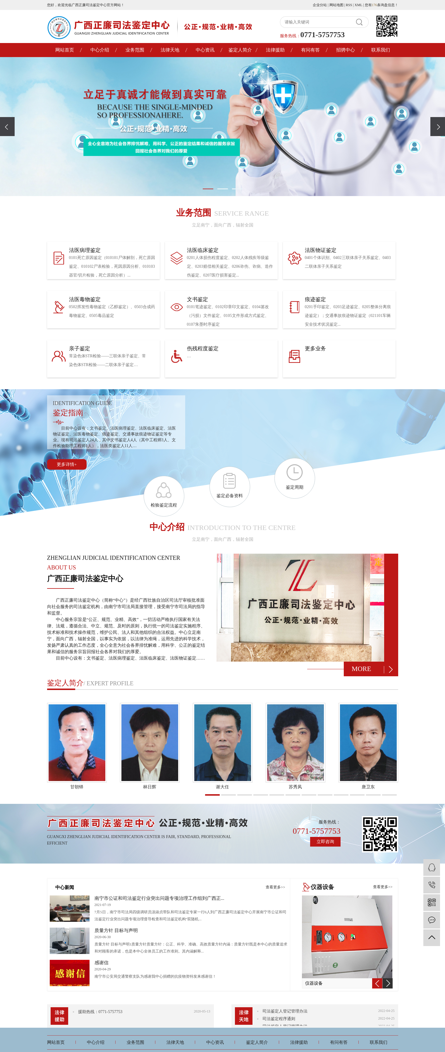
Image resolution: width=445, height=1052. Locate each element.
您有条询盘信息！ (381, 5)
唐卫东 (368, 787)
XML (358, 5)
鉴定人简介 (240, 49)
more (361, 668)
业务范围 (135, 49)
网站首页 (64, 49)
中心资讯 (205, 49)
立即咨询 (325, 841)
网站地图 (336, 5)
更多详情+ (67, 464)
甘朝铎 (76, 787)
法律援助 (275, 49)
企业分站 (320, 5)
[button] (208, 188)
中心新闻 (64, 887)
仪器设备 (314, 983)
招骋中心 (345, 49)
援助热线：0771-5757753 (100, 1012)
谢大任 (222, 787)
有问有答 (310, 49)
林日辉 (149, 787)
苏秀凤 (295, 787)
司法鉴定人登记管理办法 (284, 1012)
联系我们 (380, 49)
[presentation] (7, 126)
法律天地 (170, 49)
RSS (349, 5)
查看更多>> (275, 887)
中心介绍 (99, 49)
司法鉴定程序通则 (278, 1020)
